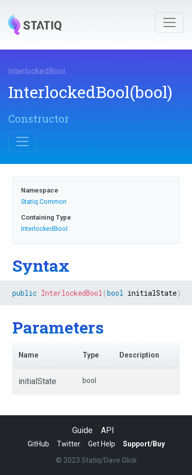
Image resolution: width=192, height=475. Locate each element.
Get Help (101, 444)
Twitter (68, 444)
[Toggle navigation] (169, 22)
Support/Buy (144, 444)
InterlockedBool (36, 71)
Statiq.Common (44, 201)
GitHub (38, 444)
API (107, 430)
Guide (82, 430)
